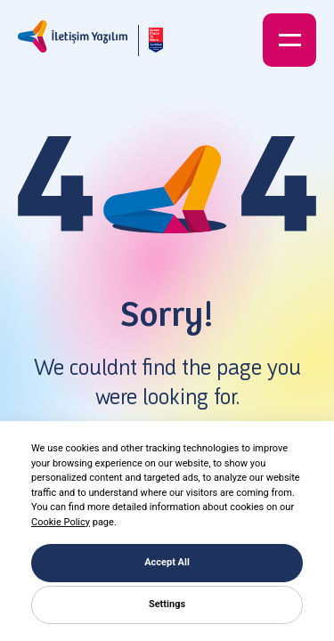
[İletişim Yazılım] (72, 40)
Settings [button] (167, 604)
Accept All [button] (167, 562)
